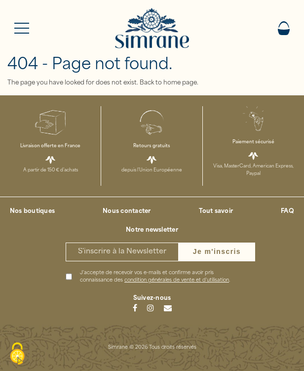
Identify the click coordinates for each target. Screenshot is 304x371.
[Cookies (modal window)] (17, 354)
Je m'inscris (217, 251)
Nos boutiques (32, 211)
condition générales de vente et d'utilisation (176, 280)
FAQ (287, 211)
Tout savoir (216, 211)
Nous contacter (127, 211)
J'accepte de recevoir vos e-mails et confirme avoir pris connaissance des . (155, 276)
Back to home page (168, 83)
